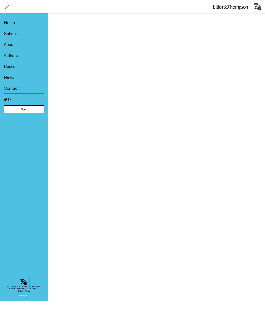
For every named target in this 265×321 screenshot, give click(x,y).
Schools (11, 33)
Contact (11, 88)
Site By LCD (24, 282)
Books (9, 66)
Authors (11, 55)
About (9, 44)
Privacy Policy (24, 277)
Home (9, 22)
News (9, 77)
